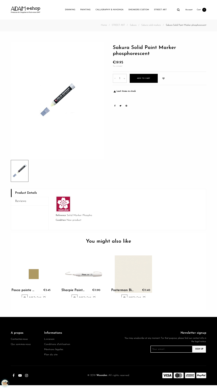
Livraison (49, 340)
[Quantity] (119, 80)
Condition (61, 221)
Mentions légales (54, 351)
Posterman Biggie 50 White (122, 293)
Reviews (21, 202)
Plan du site (51, 357)
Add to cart (143, 80)
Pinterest (126, 107)
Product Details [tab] (27, 193)
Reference (61, 216)
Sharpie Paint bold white (72, 293)
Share (115, 107)
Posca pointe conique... (22, 293)
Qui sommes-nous (21, 346)
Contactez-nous (20, 340)
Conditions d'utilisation (58, 346)
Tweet (121, 107)
